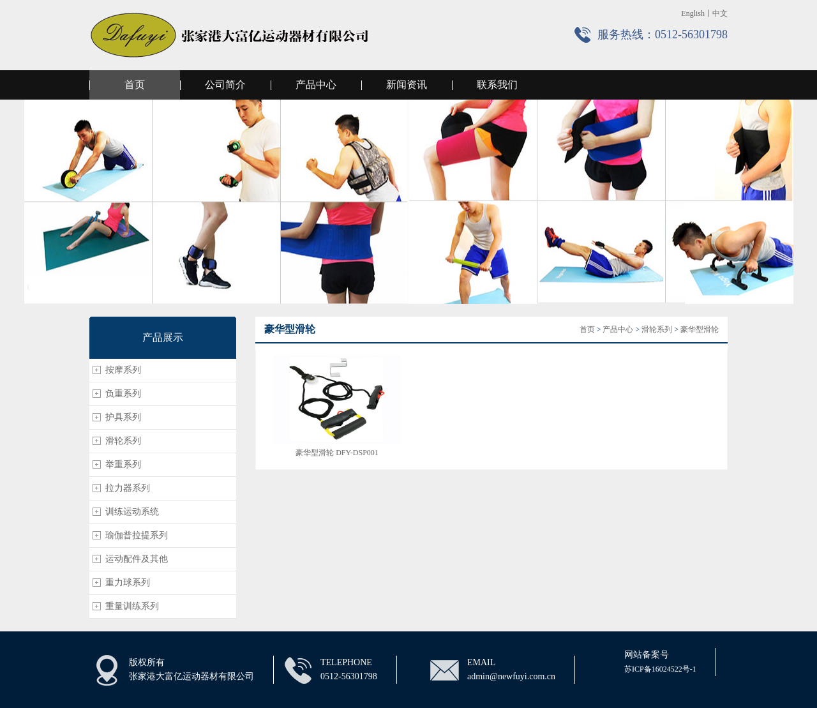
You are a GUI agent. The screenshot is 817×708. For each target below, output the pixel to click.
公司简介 (225, 84)
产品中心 (316, 84)
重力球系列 (127, 582)
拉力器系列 (127, 488)
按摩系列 (123, 370)
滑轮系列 (123, 441)
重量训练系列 (132, 606)
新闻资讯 (406, 84)
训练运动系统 (132, 511)
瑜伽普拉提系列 (136, 535)
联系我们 (497, 84)
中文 (720, 13)
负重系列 (123, 393)
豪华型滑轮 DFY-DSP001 (337, 452)
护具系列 (123, 417)
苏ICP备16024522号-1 (660, 669)
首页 (134, 84)
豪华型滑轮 (699, 329)
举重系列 (123, 464)
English (693, 13)
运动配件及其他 (136, 559)
